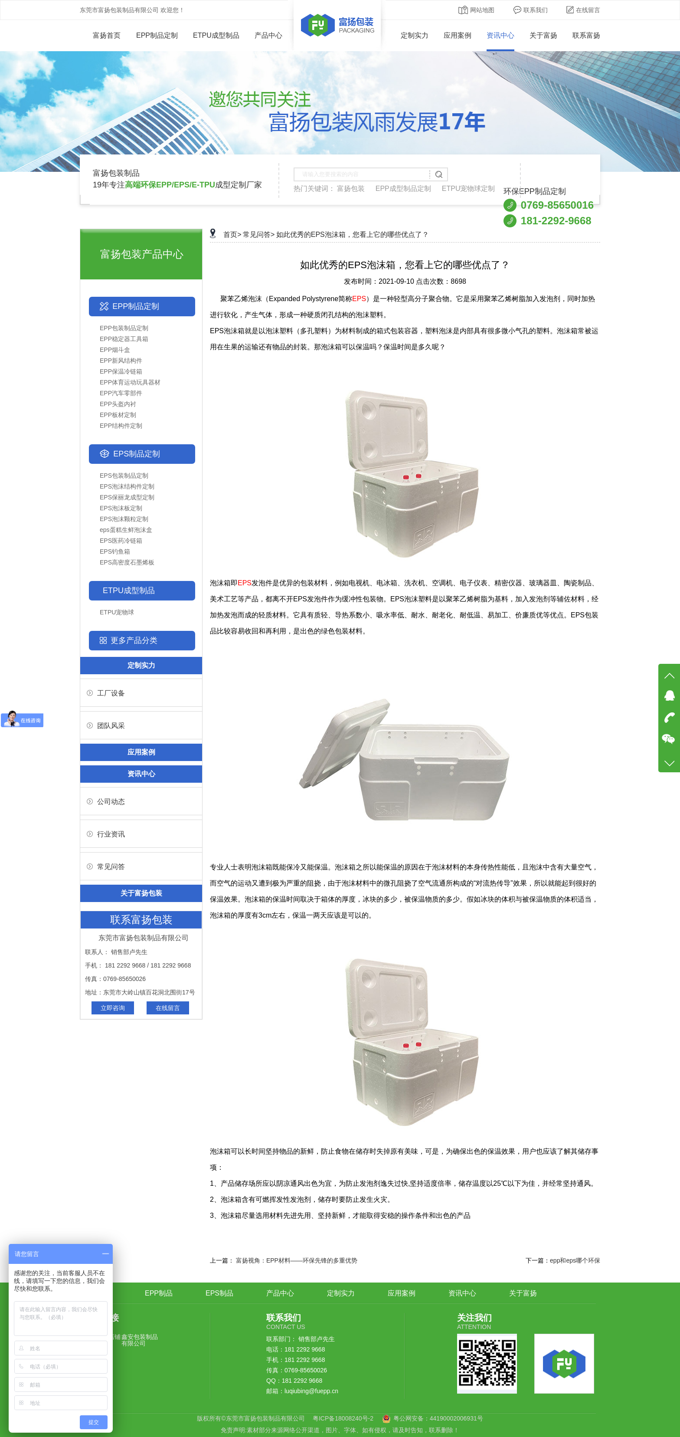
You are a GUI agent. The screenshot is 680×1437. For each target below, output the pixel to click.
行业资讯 (106, 834)
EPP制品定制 (157, 35)
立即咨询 (113, 1007)
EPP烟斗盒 (115, 349)
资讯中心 (500, 35)
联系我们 (530, 10)
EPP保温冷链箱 (121, 371)
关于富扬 (543, 35)
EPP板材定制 (118, 414)
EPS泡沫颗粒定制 (124, 518)
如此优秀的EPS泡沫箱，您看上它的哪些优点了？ (352, 234)
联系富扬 (586, 35)
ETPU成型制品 (216, 35)
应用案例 (457, 35)
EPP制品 (159, 1293)
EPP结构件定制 (121, 425)
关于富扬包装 (141, 893)
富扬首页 (100, 35)
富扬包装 (351, 188)
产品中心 (268, 35)
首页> (232, 234)
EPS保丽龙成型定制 (127, 497)
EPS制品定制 (136, 453)
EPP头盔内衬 (118, 403)
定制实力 (414, 35)
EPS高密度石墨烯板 (127, 562)
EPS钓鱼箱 (115, 551)
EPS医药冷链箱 (121, 540)
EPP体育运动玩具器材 (130, 382)
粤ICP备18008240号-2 (343, 1418)
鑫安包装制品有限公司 (139, 1340)
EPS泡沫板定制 (121, 508)
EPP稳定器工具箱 (124, 338)
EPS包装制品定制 (124, 475)
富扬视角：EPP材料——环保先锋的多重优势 (296, 1260)
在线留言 (583, 10)
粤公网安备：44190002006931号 (438, 1418)
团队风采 (106, 725)
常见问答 (106, 866)
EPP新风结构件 (121, 360)
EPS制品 (219, 1293)
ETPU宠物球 (117, 612)
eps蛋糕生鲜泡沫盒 (126, 529)
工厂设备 (106, 693)
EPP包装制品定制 (124, 328)
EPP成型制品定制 (403, 188)
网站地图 (476, 10)
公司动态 (106, 801)
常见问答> (259, 234)
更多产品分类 (134, 640)
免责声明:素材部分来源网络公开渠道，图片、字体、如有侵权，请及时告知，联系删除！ (340, 1430)
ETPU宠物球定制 (468, 188)
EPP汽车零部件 (121, 393)
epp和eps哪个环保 (575, 1260)
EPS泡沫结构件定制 (127, 486)
